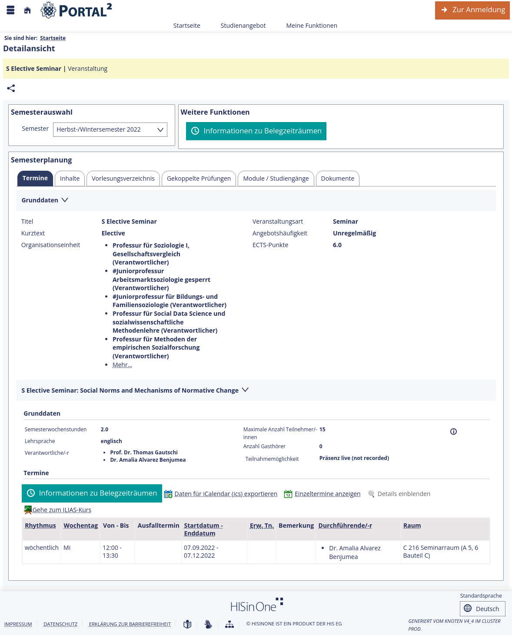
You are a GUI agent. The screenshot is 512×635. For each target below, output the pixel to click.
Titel (27, 221)
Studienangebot (238, 25)
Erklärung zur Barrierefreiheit (130, 624)
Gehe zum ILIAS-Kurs (62, 510)
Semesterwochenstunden (56, 429)
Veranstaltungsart (278, 221)
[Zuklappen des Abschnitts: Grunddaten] (256, 200)
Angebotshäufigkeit (280, 233)
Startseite (186, 25)
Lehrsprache (40, 441)
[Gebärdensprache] (208, 625)
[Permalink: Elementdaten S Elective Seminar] (10, 88)
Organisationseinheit (50, 245)
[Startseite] (27, 10)
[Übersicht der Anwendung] (229, 625)
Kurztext (33, 233)
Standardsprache (481, 595)
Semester (35, 128)
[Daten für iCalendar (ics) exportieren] (223, 494)
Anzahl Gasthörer (264, 446)
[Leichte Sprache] (187, 625)
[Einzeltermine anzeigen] (324, 494)
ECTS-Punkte (270, 245)
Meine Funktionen (306, 25)
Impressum (18, 624)
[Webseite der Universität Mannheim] (76, 10)
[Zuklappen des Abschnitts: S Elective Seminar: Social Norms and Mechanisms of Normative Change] (256, 390)
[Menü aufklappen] (10, 10)
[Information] (453, 431)
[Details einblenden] (400, 493)
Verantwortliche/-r (47, 452)
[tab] (35, 178)
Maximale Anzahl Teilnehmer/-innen (280, 433)
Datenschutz (60, 624)
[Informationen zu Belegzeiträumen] (256, 131)
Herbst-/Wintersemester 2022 (99, 129)
